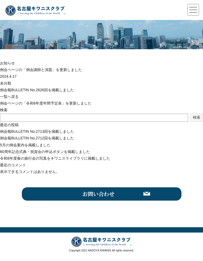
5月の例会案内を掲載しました (25, 145)
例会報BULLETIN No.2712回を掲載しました (37, 138)
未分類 (5, 83)
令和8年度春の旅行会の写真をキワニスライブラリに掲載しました (55, 158)
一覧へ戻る (9, 96)
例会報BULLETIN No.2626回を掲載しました (37, 90)
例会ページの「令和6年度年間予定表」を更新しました (46, 103)
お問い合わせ (98, 194)
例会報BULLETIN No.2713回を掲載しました (37, 131)
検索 (3, 110)
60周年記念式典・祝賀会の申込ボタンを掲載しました (45, 152)
